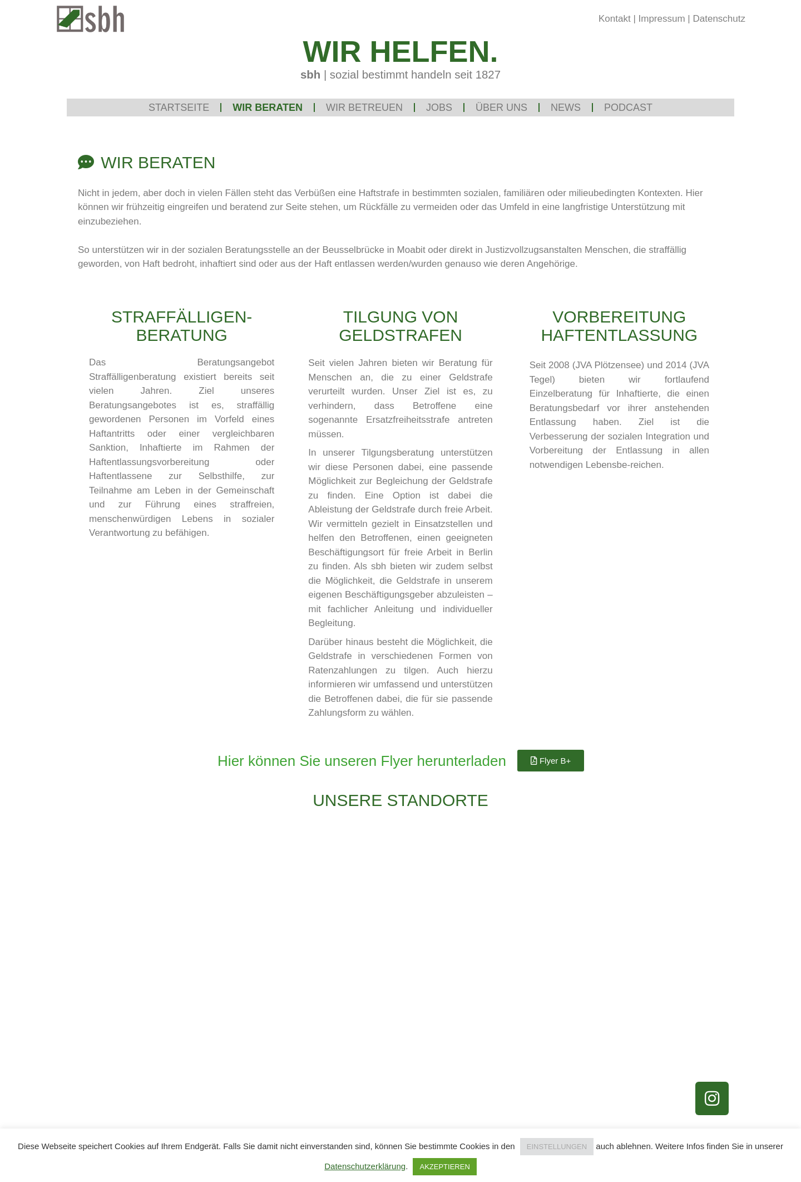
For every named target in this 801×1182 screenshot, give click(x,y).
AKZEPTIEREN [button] (444, 1167)
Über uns (501, 107)
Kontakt (615, 18)
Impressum (662, 18)
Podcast (628, 107)
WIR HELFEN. (400, 51)
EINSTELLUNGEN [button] (557, 1146)
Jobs (439, 107)
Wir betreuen (364, 107)
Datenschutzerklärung (365, 1166)
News (566, 107)
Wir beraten (268, 107)
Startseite (179, 107)
